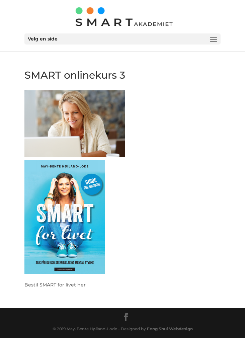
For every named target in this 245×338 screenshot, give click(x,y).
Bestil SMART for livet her (55, 285)
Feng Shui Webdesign (170, 328)
